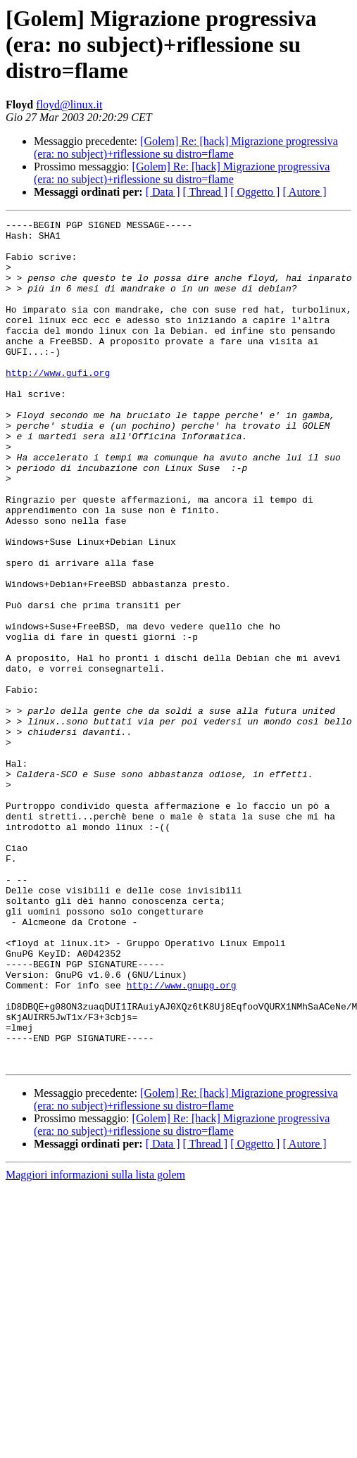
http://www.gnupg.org (182, 1139)
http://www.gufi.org (58, 404)
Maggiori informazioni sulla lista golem (95, 1344)
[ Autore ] (304, 192)
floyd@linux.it (69, 105)
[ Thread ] (205, 192)
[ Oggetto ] (255, 192)
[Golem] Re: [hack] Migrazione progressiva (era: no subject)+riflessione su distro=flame (186, 147)
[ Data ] (163, 192)
